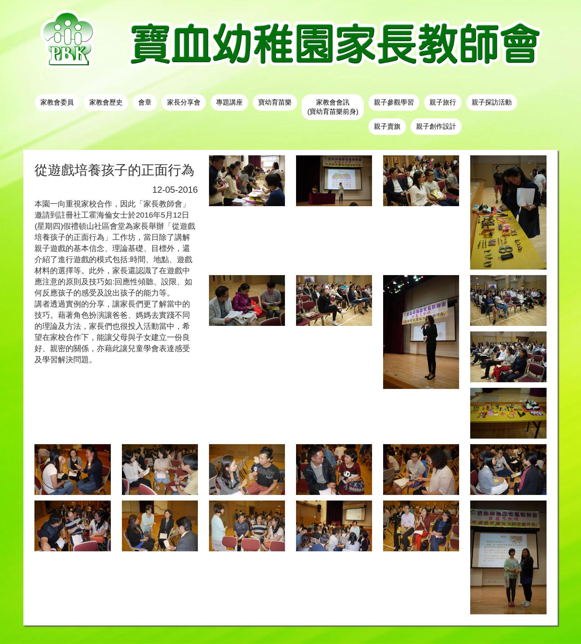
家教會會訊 (332, 107)
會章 (145, 102)
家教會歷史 (106, 102)
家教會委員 (57, 102)
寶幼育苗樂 (275, 102)
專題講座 (229, 102)
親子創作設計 (436, 126)
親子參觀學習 (394, 102)
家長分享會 (183, 102)
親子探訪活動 (492, 102)
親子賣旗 (387, 126)
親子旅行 (442, 102)
